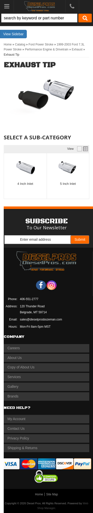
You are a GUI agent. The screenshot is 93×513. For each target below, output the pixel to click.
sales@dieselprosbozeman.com (41, 319)
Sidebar (18, 34)
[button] (46, 18)
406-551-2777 (29, 299)
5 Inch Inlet (68, 184)
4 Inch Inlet (25, 184)
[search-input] (39, 18)
